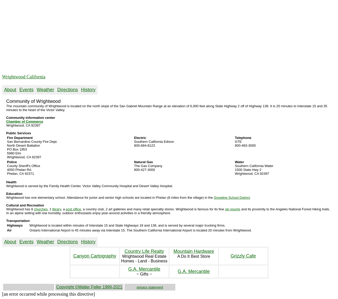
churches (41, 209)
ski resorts (232, 209)
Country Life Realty (144, 251)
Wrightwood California (23, 76)
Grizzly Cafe (243, 256)
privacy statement (150, 287)
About (10, 89)
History (88, 89)
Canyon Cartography (94, 256)
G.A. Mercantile (144, 269)
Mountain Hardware (194, 251)
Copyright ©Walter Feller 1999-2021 (89, 287)
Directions (67, 89)
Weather (45, 89)
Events (26, 89)
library (56, 209)
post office (73, 209)
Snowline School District (232, 198)
